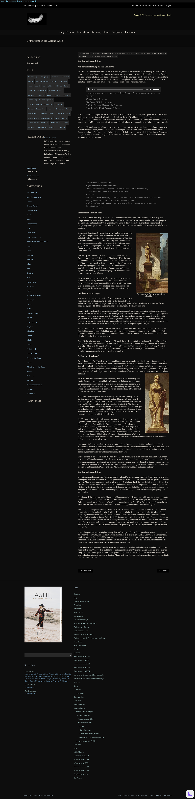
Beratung (96, 32)
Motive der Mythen (34, 295)
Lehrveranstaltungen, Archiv (86, 741)
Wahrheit (30, 380)
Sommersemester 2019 (86, 719)
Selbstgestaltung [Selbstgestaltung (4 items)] (46, 118)
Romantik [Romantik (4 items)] (60, 113)
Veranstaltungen (79, 704)
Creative (30, 215)
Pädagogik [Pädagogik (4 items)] (43, 113)
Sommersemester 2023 (82, 668)
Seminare (77, 653)
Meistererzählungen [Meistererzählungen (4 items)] (55, 90)
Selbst (76, 649)
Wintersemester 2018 (85, 723)
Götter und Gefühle (34, 237)
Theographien (32, 353)
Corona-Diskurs (121, 53)
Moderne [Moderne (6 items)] (41, 95)
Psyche (29, 318)
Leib (28, 268)
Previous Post (85, 570)
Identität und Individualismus (37, 242)
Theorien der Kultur (84, 56)
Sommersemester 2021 (82, 660)
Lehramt (30, 259)
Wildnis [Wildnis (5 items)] (65, 123)
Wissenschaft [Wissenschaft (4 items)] (42, 127)
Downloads (78, 605)
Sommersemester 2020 (82, 656)
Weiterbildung (79, 752)
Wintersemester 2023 (81, 770)
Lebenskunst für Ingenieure (89, 734)
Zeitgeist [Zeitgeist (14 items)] (52, 127)
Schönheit (30, 331)
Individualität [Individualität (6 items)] (47, 86)
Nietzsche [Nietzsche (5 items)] (66, 95)
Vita (75, 748)
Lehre (29, 264)
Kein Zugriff (78, 612)
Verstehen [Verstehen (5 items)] (44, 123)
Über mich (77, 701)
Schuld (29, 335)
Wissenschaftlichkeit (100, 56)
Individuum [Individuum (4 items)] (58, 86)
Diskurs (137, 53)
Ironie (29, 246)
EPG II (81, 726)
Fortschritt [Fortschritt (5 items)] (65, 77)
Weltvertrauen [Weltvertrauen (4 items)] (56, 123)
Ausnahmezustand (106, 53)
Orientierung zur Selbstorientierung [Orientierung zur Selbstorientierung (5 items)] (40, 104)
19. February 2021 (84, 53)
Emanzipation (32, 224)
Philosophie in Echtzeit (82, 627)
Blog (61, 32)
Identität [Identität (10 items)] (37, 86)
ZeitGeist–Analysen (81, 774)
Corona (114, 53)
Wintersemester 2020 (81, 759)
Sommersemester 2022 (82, 664)
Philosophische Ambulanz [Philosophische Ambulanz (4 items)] (36, 109)
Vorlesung (30, 376)
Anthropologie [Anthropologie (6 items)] (44, 77)
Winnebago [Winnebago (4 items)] (31, 127)
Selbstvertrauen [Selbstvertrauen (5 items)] (33, 123)
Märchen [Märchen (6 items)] (58, 95)
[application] (123, 89)
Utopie (91, 56)
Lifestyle (30, 273)
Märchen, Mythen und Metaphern (85, 623)
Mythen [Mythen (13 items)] (49, 95)
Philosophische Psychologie (83, 634)
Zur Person (117, 32)
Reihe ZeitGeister (80, 645)
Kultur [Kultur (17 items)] (66, 86)
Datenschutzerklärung (81, 601)
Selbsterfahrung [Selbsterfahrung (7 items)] (33, 118)
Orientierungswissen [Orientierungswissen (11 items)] (46, 100)
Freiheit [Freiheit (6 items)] (30, 81)
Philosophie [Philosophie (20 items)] (59, 104)
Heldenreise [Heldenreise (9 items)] (63, 81)
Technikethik (163, 53)
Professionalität (155, 53)
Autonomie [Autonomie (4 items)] (55, 77)
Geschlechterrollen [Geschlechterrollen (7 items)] (42, 81)
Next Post (163, 570)
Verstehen (77, 745)
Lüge (28, 277)
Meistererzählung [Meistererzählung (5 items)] (40, 90)
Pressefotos (78, 642)
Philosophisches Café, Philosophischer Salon (89, 638)
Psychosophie (32, 322)
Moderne (143, 53)
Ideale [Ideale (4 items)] (30, 86)
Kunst (29, 250)
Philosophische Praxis (81, 631)
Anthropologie (96, 53)
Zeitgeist (108, 56)
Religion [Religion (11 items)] (52, 113)
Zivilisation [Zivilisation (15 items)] (61, 127)
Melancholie (31, 282)
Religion (30, 327)
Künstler (30, 255)
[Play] (89, 89)
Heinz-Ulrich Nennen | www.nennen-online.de (18, 1)
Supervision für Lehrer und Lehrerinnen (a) (89, 675)
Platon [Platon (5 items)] (50, 109)
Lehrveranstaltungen (81, 620)
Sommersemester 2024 (82, 671)
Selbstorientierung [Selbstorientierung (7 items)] (61, 118)
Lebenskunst (83, 32)
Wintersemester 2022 (81, 767)
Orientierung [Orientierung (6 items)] (32, 100)
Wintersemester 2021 (81, 763)
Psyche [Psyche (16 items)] (68, 109)
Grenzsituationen (85, 730)
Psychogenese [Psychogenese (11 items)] (33, 113)
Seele (29, 344)
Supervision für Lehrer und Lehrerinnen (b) (89, 679)
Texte (106, 32)
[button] (190, 794)
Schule (29, 340)
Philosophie (31, 300)
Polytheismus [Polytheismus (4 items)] (59, 109)
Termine (70, 32)
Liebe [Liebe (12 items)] (30, 90)
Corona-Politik (130, 53)
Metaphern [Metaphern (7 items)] (31, 95)
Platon (29, 304)
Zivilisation (115, 56)
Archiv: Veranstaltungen (84, 712)
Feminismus (31, 233)
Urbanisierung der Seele (36, 367)
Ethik (28, 228)
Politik (29, 309)
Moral (148, 53)
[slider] (120, 89)
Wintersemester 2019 (81, 756)
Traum (29, 362)
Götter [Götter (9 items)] (53, 81)
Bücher (78, 690)
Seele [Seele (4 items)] (68, 113)
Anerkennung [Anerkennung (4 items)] (32, 77)
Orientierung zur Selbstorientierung (91, 737)
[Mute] (151, 89)
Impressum (130, 32)
